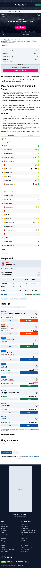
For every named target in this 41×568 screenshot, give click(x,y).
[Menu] (1, 5)
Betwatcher (4, 543)
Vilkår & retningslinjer (27, 547)
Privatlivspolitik (25, 549)
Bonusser (15, 9)
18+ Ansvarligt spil (18, 565)
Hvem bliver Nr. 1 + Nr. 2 (7, 353)
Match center (4, 14)
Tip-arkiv (13, 299)
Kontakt (23, 541)
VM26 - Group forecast (7, 379)
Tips (23, 9)
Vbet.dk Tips (7, 40)
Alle (3, 307)
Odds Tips (3, 524)
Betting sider (24, 524)
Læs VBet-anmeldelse (8, 61)
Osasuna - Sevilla (34, 131)
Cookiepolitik (24, 551)
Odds (29, 9)
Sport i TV (3, 533)
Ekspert (8, 307)
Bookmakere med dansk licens (29, 530)
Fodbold (2, 32)
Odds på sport (4, 526)
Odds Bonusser (25, 526)
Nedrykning (4, 366)
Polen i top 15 (4, 326)
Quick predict (21, 307)
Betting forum (4, 541)
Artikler (3, 528)
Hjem (2, 11)
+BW (38, 15)
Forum (36, 9)
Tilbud (22, 535)
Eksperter (3, 530)
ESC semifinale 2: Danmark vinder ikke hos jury (13, 313)
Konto (38, 5)
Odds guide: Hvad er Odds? (7, 549)
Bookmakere (5, 9)
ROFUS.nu (17, 1)
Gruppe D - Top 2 (5, 418)
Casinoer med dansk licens (28, 533)
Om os (23, 543)
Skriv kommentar (6, 452)
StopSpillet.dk (35, 1)
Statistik (22, 299)
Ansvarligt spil (4, 551)
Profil (4, 299)
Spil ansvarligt (8, 1)
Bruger (14, 307)
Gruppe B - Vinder (5, 405)
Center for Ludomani (6, 535)
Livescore (3, 547)
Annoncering (24, 545)
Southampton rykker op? (7, 340)
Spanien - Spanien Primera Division (28, 32)
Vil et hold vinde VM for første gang (10, 392)
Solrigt (3, 34)
